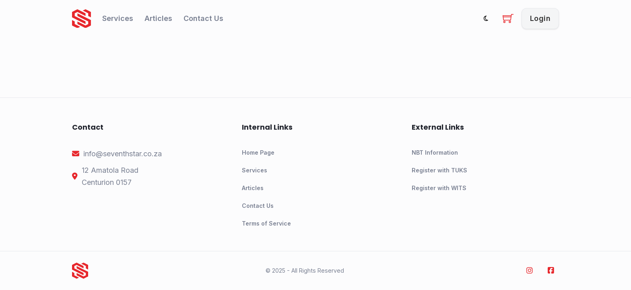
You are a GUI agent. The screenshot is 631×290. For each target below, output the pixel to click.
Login (540, 18)
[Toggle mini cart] (508, 18)
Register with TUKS (439, 170)
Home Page (258, 152)
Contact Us (203, 18)
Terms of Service (266, 223)
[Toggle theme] (486, 18)
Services (117, 18)
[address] (110, 176)
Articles (158, 18)
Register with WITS (439, 187)
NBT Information (435, 152)
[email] (122, 154)
